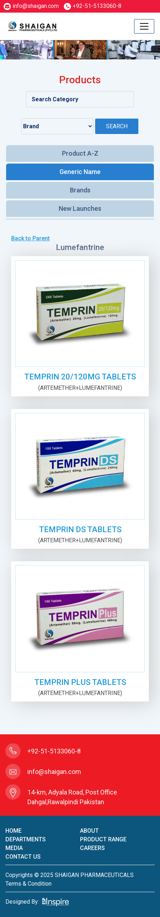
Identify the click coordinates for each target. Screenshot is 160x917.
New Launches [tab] (80, 208)
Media (14, 848)
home (13, 830)
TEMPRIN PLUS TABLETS (80, 682)
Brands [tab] (80, 190)
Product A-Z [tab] (80, 153)
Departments (25, 839)
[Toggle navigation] (144, 26)
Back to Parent (30, 238)
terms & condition (28, 883)
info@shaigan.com (31, 6)
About (89, 830)
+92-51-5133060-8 (92, 6)
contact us (23, 856)
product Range (103, 839)
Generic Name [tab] (80, 171)
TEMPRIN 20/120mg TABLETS (80, 376)
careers (92, 848)
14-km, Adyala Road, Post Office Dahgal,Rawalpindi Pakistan (72, 797)
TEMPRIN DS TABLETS (80, 529)
